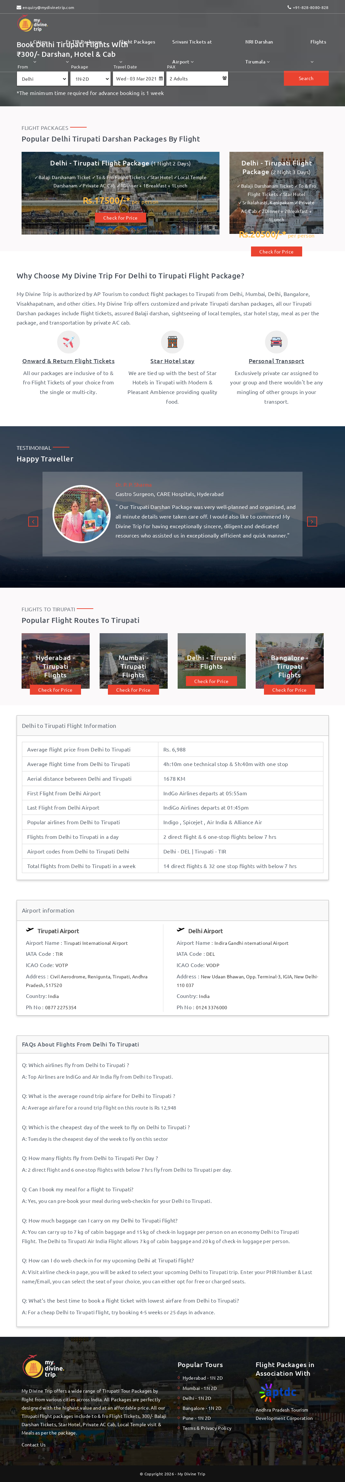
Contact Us (34, 1444)
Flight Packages (137, 51)
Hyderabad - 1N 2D (203, 1378)
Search (306, 78)
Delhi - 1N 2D (197, 1398)
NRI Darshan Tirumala (259, 52)
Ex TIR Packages (84, 51)
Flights (318, 51)
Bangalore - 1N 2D (202, 1408)
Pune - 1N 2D (197, 1418)
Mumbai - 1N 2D (200, 1388)
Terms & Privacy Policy (207, 1428)
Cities (39, 51)
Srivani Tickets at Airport (192, 52)
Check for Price (120, 218)
